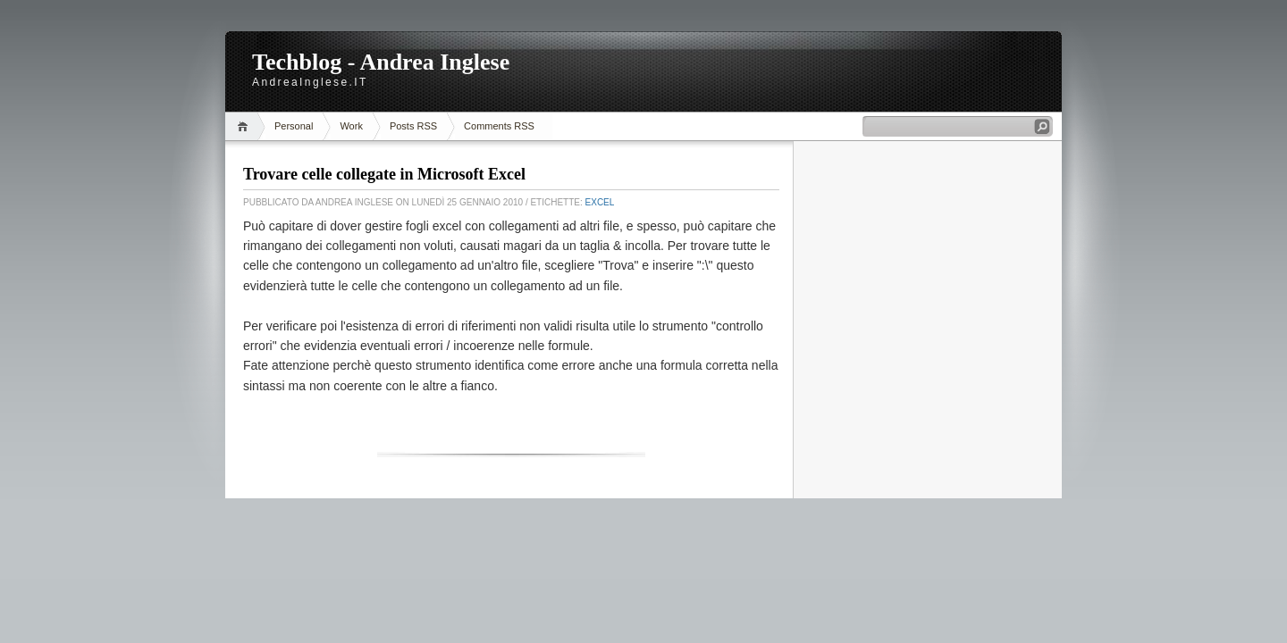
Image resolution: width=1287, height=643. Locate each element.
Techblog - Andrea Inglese (380, 62)
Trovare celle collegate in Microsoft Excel (384, 174)
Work (351, 126)
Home (245, 126)
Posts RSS (413, 126)
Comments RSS (499, 126)
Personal (293, 126)
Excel (600, 202)
